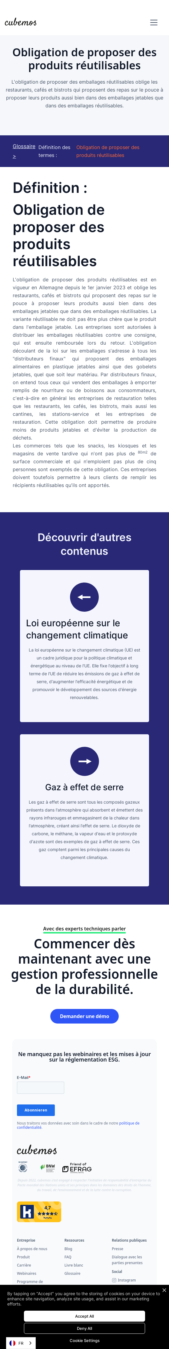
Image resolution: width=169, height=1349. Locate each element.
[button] (152, 22)
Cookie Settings (85, 1340)
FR (16, 1343)
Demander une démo (84, 1016)
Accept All (84, 1316)
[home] (20, 22)
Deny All (84, 1328)
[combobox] (21, 1343)
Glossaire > (24, 151)
